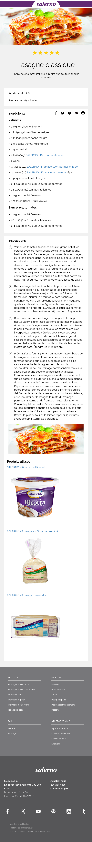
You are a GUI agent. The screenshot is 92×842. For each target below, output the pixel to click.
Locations (55, 744)
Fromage (12, 733)
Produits (13, 677)
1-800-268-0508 (59, 788)
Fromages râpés (15, 695)
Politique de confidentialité (21, 828)
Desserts (55, 710)
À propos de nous (60, 721)
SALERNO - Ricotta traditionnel (44, 155)
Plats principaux (58, 700)
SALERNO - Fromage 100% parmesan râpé (52, 166)
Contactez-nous (58, 739)
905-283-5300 (58, 784)
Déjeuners (56, 684)
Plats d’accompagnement (63, 705)
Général (11, 728)
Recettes (56, 677)
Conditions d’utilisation (19, 824)
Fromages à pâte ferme (18, 705)
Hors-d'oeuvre (58, 689)
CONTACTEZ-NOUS (60, 733)
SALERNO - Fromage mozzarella (46, 172)
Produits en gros (15, 710)
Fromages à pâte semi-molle (21, 689)
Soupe (54, 695)
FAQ (10, 721)
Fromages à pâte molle (18, 684)
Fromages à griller (16, 700)
